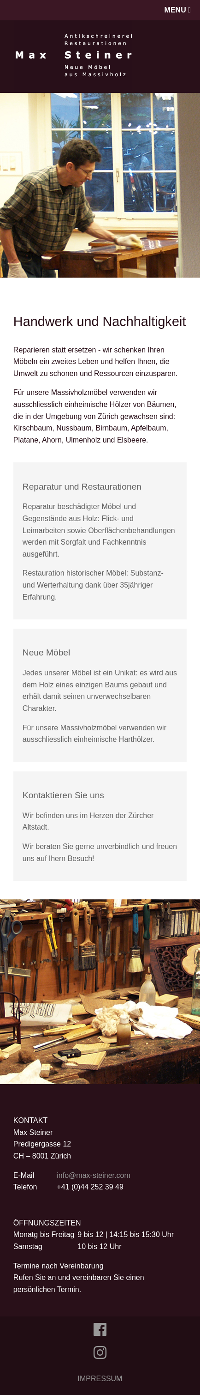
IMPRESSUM (100, 1379)
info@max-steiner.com (93, 1175)
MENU (178, 10)
